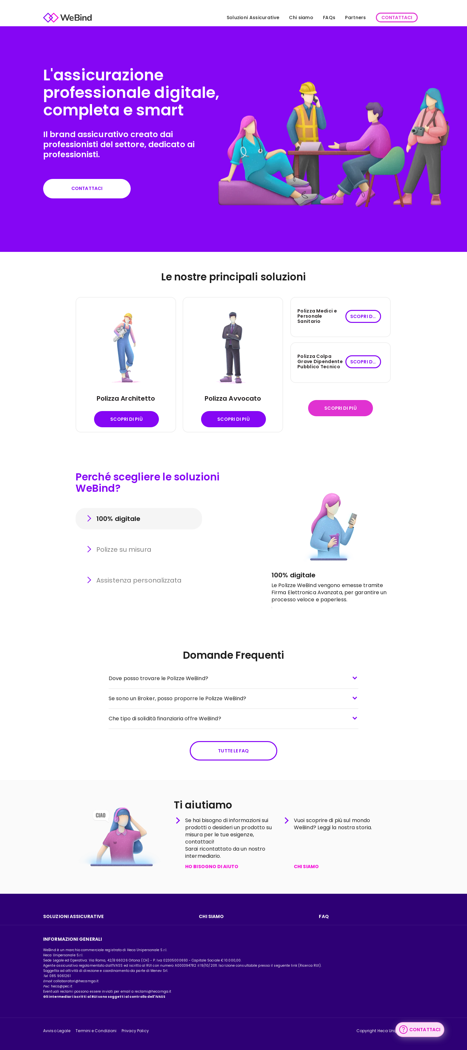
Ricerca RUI (309, 965)
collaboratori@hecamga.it (76, 981)
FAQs (329, 17)
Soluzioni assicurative (73, 916)
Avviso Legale (56, 1031)
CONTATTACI (396, 17)
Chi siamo (301, 17)
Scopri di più (126, 419)
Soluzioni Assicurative (253, 17)
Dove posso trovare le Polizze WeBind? (158, 678)
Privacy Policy (135, 1031)
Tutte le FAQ (233, 751)
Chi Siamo (211, 916)
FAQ (324, 916)
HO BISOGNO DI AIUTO (211, 866)
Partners (355, 17)
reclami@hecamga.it (153, 991)
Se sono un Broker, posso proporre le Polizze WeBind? (177, 698)
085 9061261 (60, 975)
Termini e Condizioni (96, 1031)
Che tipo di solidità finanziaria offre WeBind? (165, 718)
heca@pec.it (61, 986)
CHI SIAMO (306, 866)
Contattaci (86, 188)
